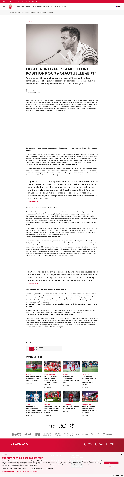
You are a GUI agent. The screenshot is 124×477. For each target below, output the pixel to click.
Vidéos (63, 7)
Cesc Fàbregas (61, 108)
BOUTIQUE (24, 1)
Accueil (12, 12)
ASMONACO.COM (6, 1)
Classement (55, 7)
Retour (29, 21)
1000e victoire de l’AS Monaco (41, 102)
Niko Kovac (49, 158)
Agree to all (111, 463)
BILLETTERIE (16, 1)
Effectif (28, 7)
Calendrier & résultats (41, 7)
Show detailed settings (8, 471)
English (4, 454)
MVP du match (33, 104)
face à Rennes (66, 228)
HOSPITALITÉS (33, 1)
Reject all (111, 466)
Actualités (17, 12)
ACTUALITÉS (20, 7)
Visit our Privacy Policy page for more (27, 471)
